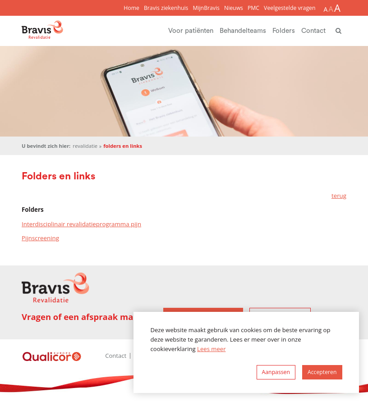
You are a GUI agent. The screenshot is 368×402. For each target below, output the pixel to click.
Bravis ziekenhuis (166, 8)
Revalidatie (85, 145)
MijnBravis (206, 8)
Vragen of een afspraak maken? (87, 316)
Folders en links (122, 145)
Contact (313, 30)
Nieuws (233, 8)
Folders (283, 30)
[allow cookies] (322, 372)
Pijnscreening (40, 238)
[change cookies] (276, 372)
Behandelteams (243, 30)
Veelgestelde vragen (289, 8)
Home (131, 8)
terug (338, 196)
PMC (253, 8)
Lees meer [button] (211, 349)
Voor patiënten (190, 30)
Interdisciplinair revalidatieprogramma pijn (81, 224)
